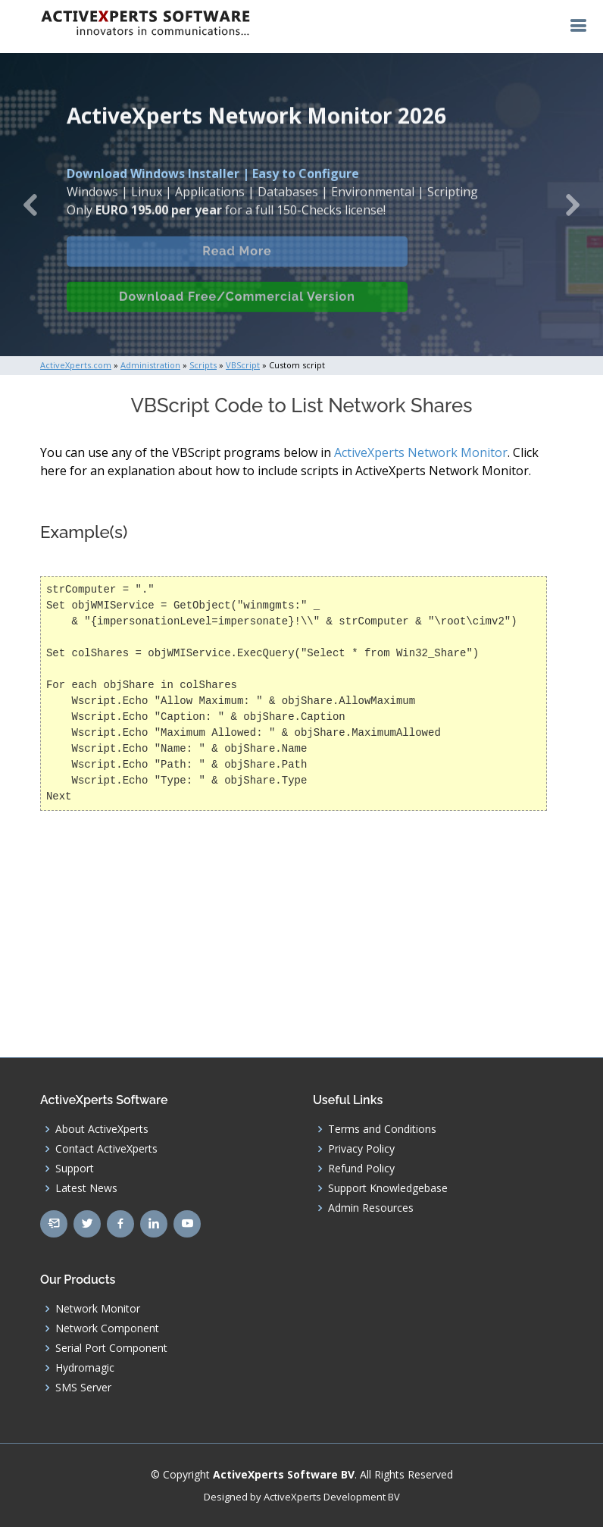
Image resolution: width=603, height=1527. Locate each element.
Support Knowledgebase (388, 1188)
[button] (30, 204)
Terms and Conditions (382, 1129)
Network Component (107, 1328)
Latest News (86, 1188)
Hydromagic (84, 1368)
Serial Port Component (111, 1348)
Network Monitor (97, 1308)
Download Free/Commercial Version (237, 307)
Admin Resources (371, 1208)
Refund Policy (361, 1168)
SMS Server (83, 1387)
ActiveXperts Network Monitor (421, 452)
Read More (236, 262)
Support (74, 1168)
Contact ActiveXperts (106, 1149)
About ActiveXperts (101, 1129)
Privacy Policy (361, 1149)
